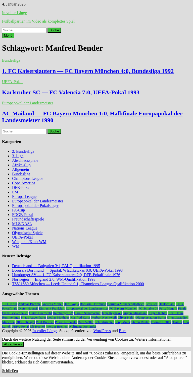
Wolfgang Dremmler (82, 326)
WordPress (102, 331)
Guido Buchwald (40, 313)
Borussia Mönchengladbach (125, 304)
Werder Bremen (56, 326)
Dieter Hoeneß (28, 308)
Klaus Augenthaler (33, 317)
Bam (122, 331)
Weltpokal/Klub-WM (29, 242)
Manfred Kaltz (80, 317)
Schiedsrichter (104, 322)
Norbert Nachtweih (104, 317)
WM (15, 246)
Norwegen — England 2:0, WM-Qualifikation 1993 (53, 279)
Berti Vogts (71, 304)
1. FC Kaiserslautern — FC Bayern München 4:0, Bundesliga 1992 (88, 71)
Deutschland (167, 304)
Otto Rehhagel (25, 322)
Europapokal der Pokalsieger (35, 205)
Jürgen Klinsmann (135, 313)
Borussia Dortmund (93, 304)
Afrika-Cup (21, 165)
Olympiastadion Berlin (150, 317)
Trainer (177, 322)
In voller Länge (14, 13)
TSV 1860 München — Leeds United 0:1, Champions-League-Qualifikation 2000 (78, 284)
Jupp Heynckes (112, 313)
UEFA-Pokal (12, 82)
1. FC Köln (9, 304)
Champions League (27, 178)
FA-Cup (18, 210)
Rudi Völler (85, 322)
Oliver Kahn (126, 317)
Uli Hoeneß (37, 326)
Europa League (24, 196)
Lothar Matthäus (58, 317)
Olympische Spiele (27, 233)
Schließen (10, 370)
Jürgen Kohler (157, 313)
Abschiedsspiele (25, 160)
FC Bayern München (123, 308)
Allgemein (20, 169)
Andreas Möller (52, 304)
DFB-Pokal (21, 187)
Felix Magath (168, 308)
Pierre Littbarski (66, 322)
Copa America (23, 183)
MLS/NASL (22, 223)
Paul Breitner (45, 322)
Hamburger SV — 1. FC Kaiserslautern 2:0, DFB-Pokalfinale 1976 (66, 275)
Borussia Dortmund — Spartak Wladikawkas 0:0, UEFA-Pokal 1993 (67, 270)
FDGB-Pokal (22, 214)
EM (15, 192)
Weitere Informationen (153, 339)
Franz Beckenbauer (15, 313)
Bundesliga (11, 60)
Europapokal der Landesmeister (27, 103)
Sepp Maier (122, 322)
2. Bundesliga (23, 151)
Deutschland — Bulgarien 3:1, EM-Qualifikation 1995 (56, 266)
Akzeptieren (13, 344)
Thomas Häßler (161, 322)
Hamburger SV (63, 313)
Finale (182, 308)
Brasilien (152, 304)
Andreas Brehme (29, 304)
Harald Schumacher (87, 313)
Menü (8, 35)
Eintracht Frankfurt (52, 308)
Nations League (24, 228)
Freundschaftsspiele (28, 219)
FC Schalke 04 (148, 308)
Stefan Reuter (140, 322)
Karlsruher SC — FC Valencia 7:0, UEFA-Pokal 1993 (70, 92)
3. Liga (17, 156)
